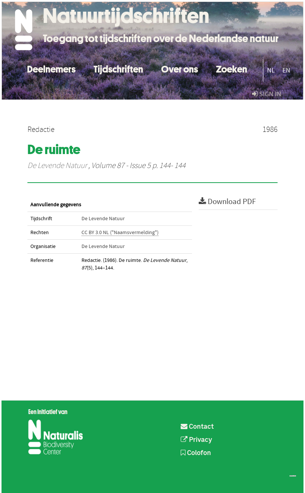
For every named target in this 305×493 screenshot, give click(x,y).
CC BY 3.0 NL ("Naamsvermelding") (120, 233)
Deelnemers (51, 68)
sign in (266, 94)
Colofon (196, 453)
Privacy (196, 440)
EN (286, 70)
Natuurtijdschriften (126, 16)
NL (271, 70)
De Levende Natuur (57, 165)
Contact (197, 426)
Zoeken (231, 68)
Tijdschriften (118, 68)
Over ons (179, 68)
